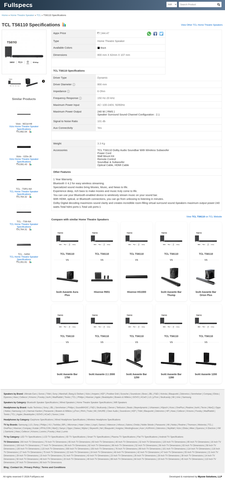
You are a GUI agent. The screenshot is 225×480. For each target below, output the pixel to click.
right (43, 81)
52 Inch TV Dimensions (146, 445)
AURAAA (150, 428)
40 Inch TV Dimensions (126, 442)
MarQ (211, 407)
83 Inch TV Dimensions (193, 445)
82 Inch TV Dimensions (99, 445)
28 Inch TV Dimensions (168, 455)
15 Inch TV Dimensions (51, 455)
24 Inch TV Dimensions (101, 452)
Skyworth (94, 428)
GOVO (136, 397)
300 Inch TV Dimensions (77, 449)
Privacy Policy (32, 467)
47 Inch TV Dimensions (172, 452)
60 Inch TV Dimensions (103, 442)
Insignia (119, 428)
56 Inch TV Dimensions (170, 445)
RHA (83, 411)
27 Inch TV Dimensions (30, 452)
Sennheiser (196, 394)
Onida (136, 425)
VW (219, 428)
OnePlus (180, 407)
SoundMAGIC (82, 407)
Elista (215, 394)
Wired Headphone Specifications (70, 419)
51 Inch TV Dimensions (74, 455)
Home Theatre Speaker (22, 15)
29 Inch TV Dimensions (27, 455)
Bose (144, 394)
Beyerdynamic (141, 407)
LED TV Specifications (30, 437)
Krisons (32, 397)
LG (150, 397)
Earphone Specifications (41, 419)
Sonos (41, 394)
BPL (64, 425)
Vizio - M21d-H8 (24, 123)
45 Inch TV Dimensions (192, 459)
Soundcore (135, 394)
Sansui (102, 425)
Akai (58, 431)
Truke (89, 411)
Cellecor (23, 397)
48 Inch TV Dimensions (51, 459)
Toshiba (56, 425)
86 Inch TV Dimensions (75, 445)
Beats (130, 407)
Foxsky (41, 397)
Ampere (95, 394)
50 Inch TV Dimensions (27, 459)
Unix (178, 397)
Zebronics (184, 394)
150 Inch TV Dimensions (102, 449)
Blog (6, 467)
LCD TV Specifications (53, 437)
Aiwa (15, 397)
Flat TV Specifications (147, 437)
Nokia (7, 411)
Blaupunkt (173, 394)
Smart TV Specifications (98, 437)
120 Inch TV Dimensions (174, 442)
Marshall (63, 394)
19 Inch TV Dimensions (168, 459)
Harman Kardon (34, 411)
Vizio (87, 394)
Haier (81, 425)
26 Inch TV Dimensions (145, 455)
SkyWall (171, 428)
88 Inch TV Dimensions (121, 459)
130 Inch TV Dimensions (27, 449)
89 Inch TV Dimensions (150, 449)
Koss (172, 407)
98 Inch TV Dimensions (123, 445)
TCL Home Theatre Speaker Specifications (24, 192)
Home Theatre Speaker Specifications (94, 402)
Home (5, 15)
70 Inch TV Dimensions (56, 442)
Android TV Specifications (171, 437)
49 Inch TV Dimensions (98, 459)
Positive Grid (113, 394)
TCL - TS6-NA (24, 221)
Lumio (65, 431)
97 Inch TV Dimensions (27, 462)
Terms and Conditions (54, 467)
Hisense (89, 397)
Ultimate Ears (30, 394)
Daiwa (77, 428)
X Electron (211, 428)
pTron (156, 397)
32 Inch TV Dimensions (150, 442)
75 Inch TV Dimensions (54, 452)
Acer (142, 428)
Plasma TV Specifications (123, 437)
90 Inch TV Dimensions (51, 462)
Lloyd (94, 425)
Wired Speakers (67, 402)
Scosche (124, 394)
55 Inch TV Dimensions (195, 452)
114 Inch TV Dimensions (198, 449)
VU (49, 425)
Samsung (186, 397)
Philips (81, 397)
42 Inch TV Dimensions (148, 452)
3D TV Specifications (75, 437)
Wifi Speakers (120, 402)
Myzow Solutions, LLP (210, 476)
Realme (189, 407)
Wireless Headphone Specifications (103, 419)
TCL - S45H (24, 254)
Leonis (43, 431)
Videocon (111, 425)
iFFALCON (45, 428)
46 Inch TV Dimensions (125, 452)
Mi (173, 397)
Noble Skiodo (147, 425)
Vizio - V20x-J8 (23, 156)
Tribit (48, 394)
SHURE (101, 411)
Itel (101, 428)
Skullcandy (165, 397)
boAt (48, 397)
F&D (156, 394)
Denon (111, 407)
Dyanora (8, 397)
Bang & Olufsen (76, 394)
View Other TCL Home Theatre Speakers (202, 25)
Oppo (218, 407)
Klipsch (164, 407)
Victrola (163, 394)
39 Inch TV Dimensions (192, 455)
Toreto (67, 397)
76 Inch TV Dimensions (126, 449)
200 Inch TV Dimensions (31, 442)
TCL (39, 15)
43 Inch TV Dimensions (98, 455)
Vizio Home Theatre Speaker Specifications (23, 127)
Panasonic (49, 411)
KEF (103, 394)
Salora (129, 425)
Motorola (202, 425)
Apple (97, 397)
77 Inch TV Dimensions (52, 445)
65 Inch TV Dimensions (79, 442)
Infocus (120, 425)
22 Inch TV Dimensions (78, 452)
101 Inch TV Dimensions (173, 449)
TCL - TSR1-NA (24, 189)
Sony (55, 394)
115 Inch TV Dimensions (52, 449)
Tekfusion (120, 407)
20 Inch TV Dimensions (74, 459)
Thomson (191, 425)
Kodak (36, 428)
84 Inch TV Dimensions (145, 459)
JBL (150, 394)
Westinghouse (131, 428)
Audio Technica (34, 407)
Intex (87, 425)
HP (167, 411)
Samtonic (9, 431)
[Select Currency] (171, 4)
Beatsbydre (107, 397)
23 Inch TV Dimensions (121, 455)
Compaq (207, 394)
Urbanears (154, 407)
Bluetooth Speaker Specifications (42, 402)
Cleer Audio (112, 411)
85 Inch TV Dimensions (198, 442)
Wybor (85, 428)
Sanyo (62, 428)
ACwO (144, 397)
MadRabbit (58, 397)
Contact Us (17, 467)
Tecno (204, 407)
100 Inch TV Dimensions (27, 445)
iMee (192, 428)
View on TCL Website (204, 216)
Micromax (72, 425)
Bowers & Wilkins (123, 397)
